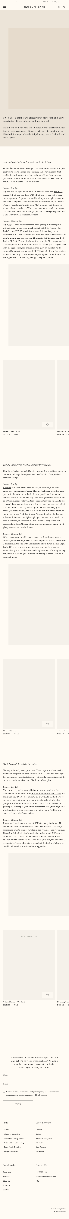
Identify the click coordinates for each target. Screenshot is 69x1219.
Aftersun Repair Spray (31, 501)
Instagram (7, 1172)
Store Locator (41, 1147)
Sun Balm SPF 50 (11, 797)
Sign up (18, 1103)
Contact (39, 1130)
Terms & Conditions (12, 1134)
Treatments (40, 1152)
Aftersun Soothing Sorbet (47, 514)
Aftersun (7, 488)
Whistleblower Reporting (14, 1143)
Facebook (6, 1177)
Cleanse (6, 205)
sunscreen (47, 208)
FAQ (37, 1181)
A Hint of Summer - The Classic (46, 794)
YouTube (6, 1185)
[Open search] (59, 7)
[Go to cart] (64, 7)
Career (6, 1130)
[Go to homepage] (34, 7)
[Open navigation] (4, 7)
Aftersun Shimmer (28, 524)
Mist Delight (41, 205)
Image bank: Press (11, 1152)
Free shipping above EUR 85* (34, 2)
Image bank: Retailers (12, 1147)
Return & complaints (44, 1138)
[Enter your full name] (34, 1075)
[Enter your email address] (34, 1084)
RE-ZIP (39, 1143)
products (7, 179)
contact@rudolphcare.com (46, 1177)
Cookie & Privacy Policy (14, 1138)
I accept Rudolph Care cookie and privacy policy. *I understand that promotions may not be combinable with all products (32, 1093)
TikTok (6, 1190)
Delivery (39, 1134)
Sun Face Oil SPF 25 (30, 195)
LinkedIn (6, 1181)
